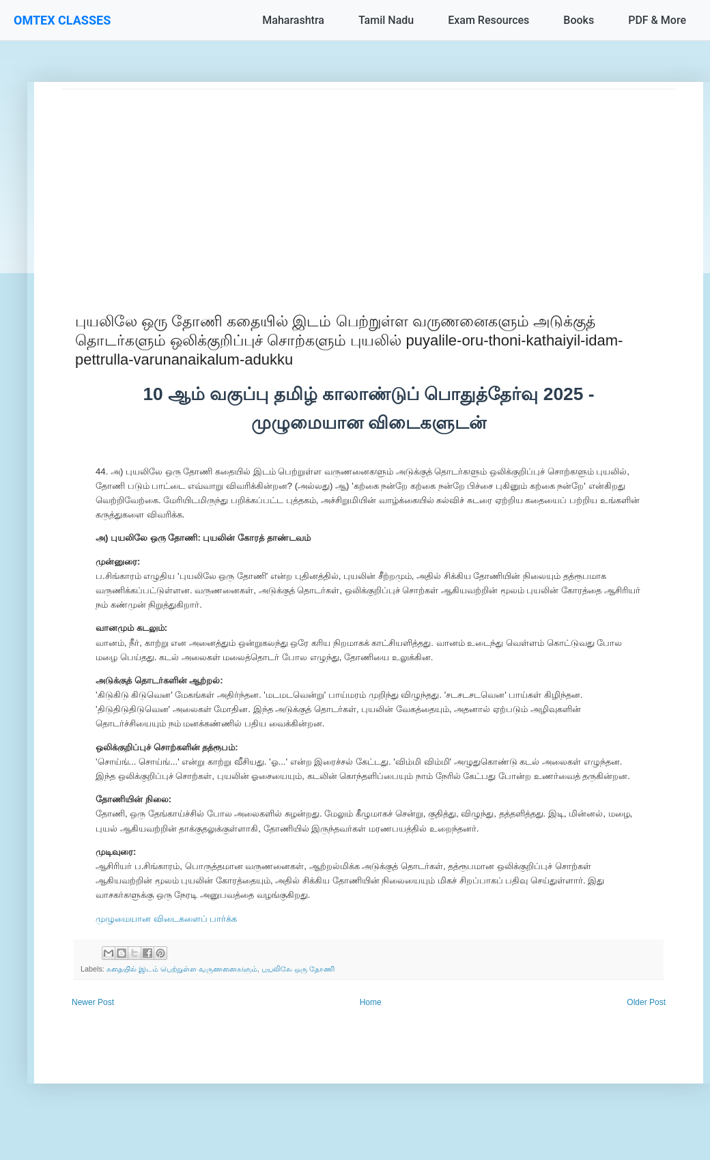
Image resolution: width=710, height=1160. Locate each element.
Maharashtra (293, 20)
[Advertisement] (368, 185)
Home (371, 1002)
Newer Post (93, 1002)
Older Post (646, 1002)
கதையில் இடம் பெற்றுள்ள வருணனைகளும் (181, 969)
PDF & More (657, 20)
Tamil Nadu (386, 20)
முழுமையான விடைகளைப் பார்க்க (166, 919)
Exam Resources (488, 20)
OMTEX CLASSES (62, 20)
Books (578, 20)
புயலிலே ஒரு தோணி (298, 969)
